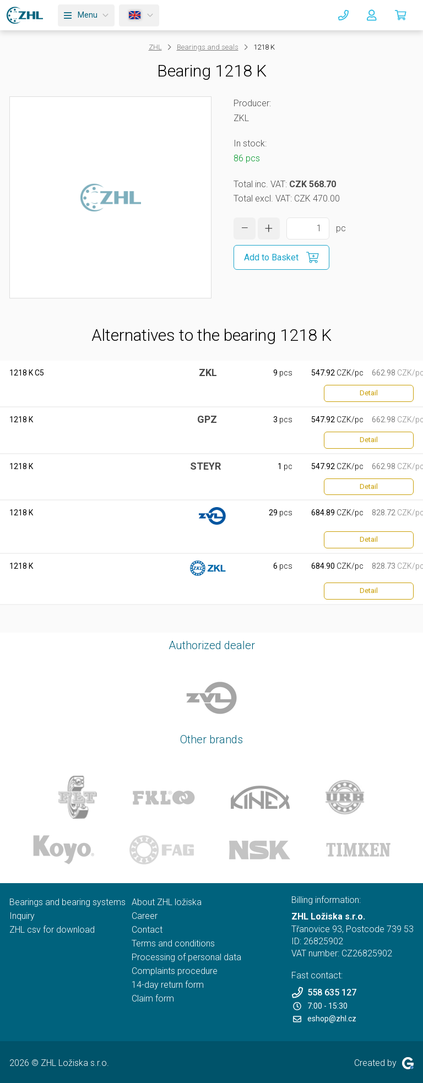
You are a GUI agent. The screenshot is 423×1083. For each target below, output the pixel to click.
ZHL (155, 47)
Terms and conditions (173, 943)
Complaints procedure (175, 971)
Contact (147, 929)
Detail (369, 393)
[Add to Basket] (281, 257)
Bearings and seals (207, 47)
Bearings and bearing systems (67, 902)
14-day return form (168, 984)
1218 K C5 (26, 372)
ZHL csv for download (52, 929)
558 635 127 (323, 992)
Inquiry (22, 916)
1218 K (21, 419)
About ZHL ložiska (167, 902)
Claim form (153, 998)
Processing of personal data (186, 957)
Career (145, 916)
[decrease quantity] (245, 228)
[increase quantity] (269, 228)
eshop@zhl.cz (324, 1018)
